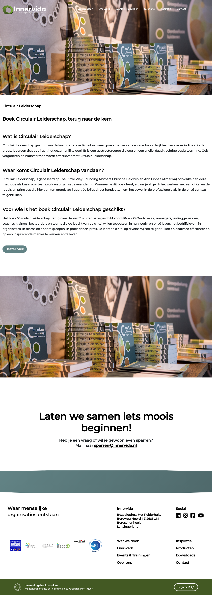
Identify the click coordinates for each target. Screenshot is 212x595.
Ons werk (104, 8)
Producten (185, 548)
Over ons (149, 8)
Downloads (185, 555)
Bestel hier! (14, 249)
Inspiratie (165, 8)
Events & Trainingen (126, 8)
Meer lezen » (86, 588)
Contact (181, 8)
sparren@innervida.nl (115, 445)
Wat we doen (85, 8)
